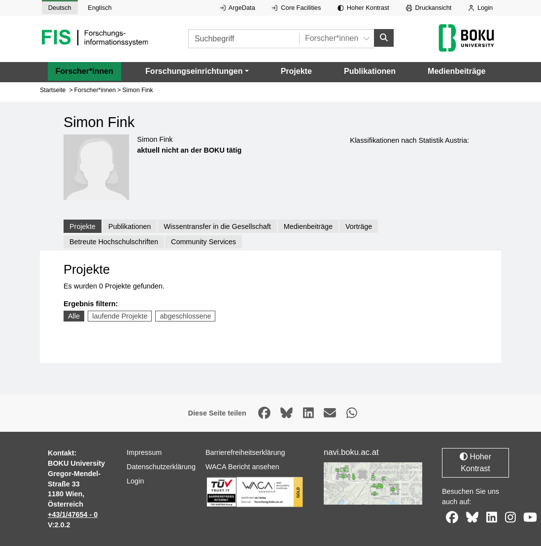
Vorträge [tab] (358, 226)
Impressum (144, 452)
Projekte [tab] (82, 226)
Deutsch (59, 7)
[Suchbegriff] (243, 38)
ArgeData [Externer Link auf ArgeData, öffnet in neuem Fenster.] (237, 7)
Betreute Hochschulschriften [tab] (113, 242)
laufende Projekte (119, 316)
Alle (74, 316)
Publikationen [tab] (129, 226)
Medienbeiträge (456, 70)
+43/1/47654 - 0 (73, 514)
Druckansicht (429, 7)
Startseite (53, 90)
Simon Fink (137, 90)
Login (480, 7)
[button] (196, 71)
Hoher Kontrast (363, 7)
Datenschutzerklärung (161, 467)
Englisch (99, 7)
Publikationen (370, 70)
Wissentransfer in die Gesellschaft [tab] (217, 226)
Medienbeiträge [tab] (308, 226)
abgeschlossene (185, 316)
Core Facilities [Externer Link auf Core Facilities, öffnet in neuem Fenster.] (296, 7)
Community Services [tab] (203, 242)
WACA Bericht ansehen (242, 467)
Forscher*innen (84, 70)
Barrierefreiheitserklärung (245, 452)
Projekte (296, 70)
